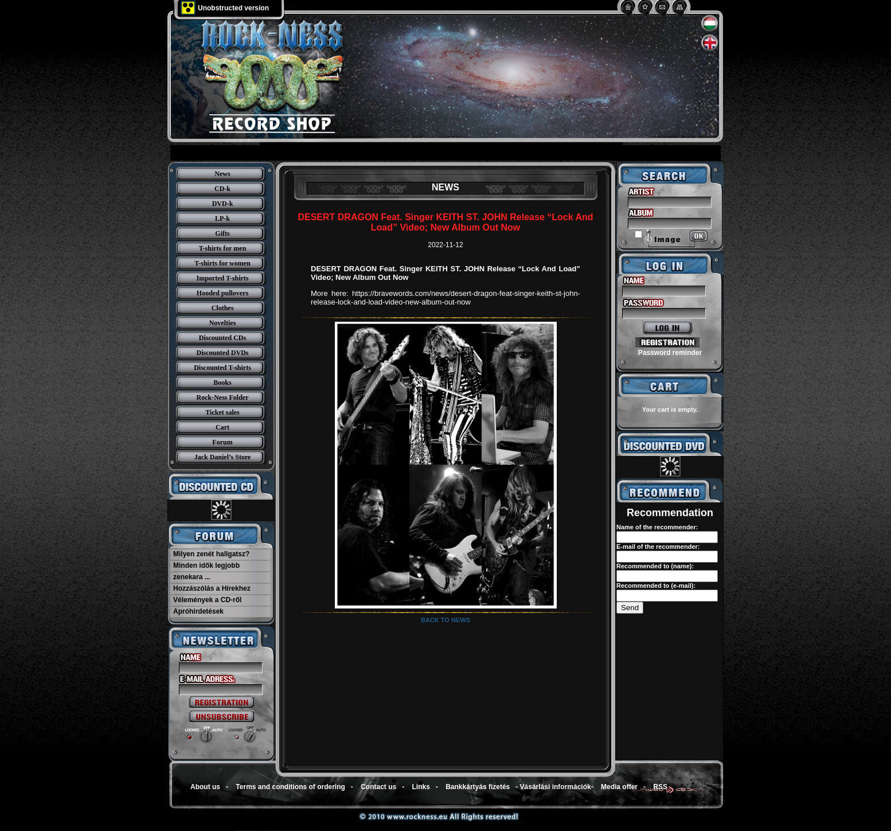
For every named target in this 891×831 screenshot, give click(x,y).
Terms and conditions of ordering (290, 787)
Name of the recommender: (657, 527)
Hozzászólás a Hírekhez (212, 588)
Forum (222, 442)
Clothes (223, 308)
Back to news (445, 620)
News (222, 174)
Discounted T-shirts (222, 368)
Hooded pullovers (222, 293)
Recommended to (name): (655, 566)
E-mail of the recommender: (657, 546)
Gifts (222, 233)
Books (222, 383)
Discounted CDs (222, 338)
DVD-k (222, 204)
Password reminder (670, 353)
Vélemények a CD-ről (207, 600)
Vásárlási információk (555, 787)
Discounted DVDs (222, 353)
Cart (222, 427)
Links (421, 787)
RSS (660, 787)
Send (630, 607)
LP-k (222, 218)
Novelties (222, 323)
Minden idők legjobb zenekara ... (206, 571)
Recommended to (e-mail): (655, 585)
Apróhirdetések (198, 611)
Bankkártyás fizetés (478, 787)
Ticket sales (222, 412)
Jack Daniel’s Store (222, 457)
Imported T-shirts (222, 278)
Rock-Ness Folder (223, 397)
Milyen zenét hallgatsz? (211, 554)
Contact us (378, 787)
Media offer (619, 787)
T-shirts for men (223, 248)
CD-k (222, 189)
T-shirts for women (222, 263)
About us (205, 787)
